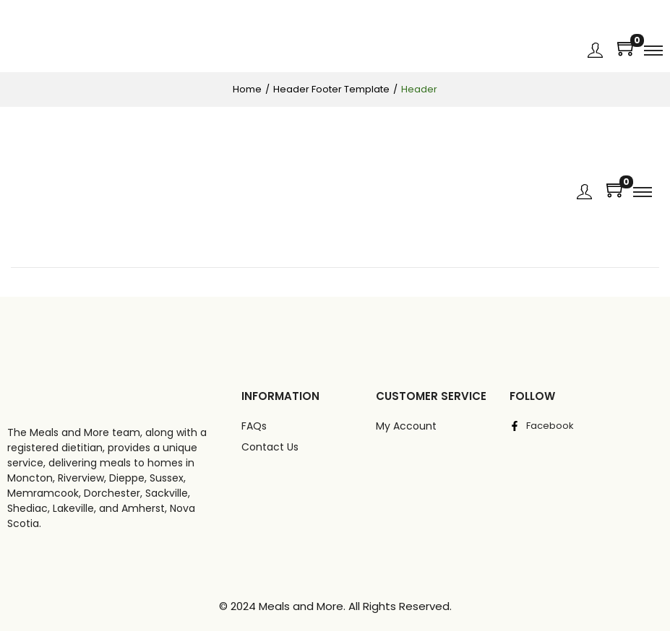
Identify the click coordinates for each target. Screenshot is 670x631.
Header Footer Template (331, 89)
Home (247, 89)
